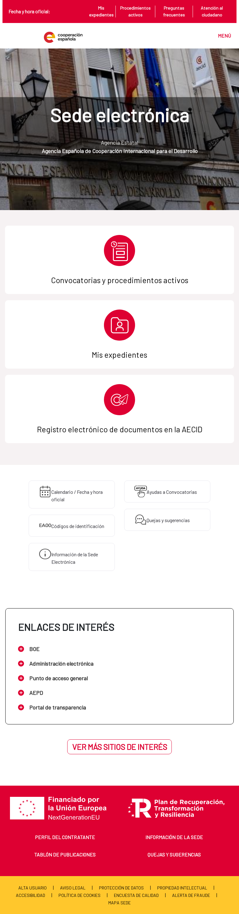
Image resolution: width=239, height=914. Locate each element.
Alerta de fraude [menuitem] (191, 895)
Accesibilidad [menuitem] (30, 895)
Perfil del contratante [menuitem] (65, 837)
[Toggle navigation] (221, 35)
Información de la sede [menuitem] (174, 837)
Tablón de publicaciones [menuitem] (65, 854)
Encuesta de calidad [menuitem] (136, 895)
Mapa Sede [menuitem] (119, 902)
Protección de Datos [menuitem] (121, 887)
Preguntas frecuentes (174, 11)
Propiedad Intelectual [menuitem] (182, 887)
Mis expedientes (101, 11)
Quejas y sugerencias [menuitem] (174, 854)
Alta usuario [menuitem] (32, 887)
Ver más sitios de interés (119, 746)
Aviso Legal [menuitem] (73, 887)
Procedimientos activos (135, 11)
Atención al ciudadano (212, 11)
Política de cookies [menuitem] (80, 895)
